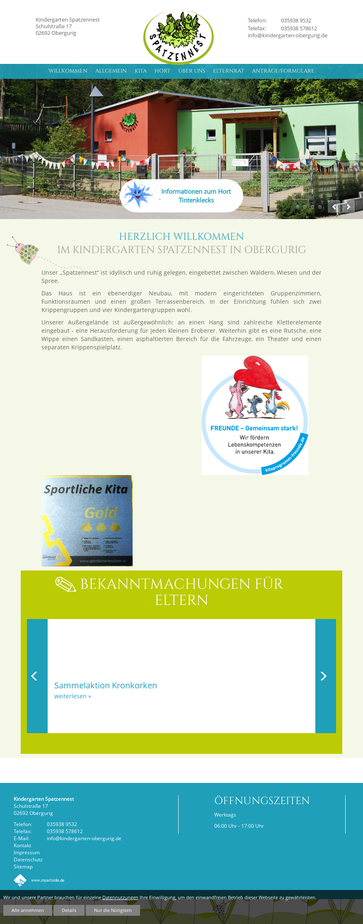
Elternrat (228, 71)
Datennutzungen (120, 897)
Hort (162, 71)
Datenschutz (28, 859)
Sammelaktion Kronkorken (105, 685)
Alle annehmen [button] (28, 910)
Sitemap (23, 866)
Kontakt (22, 845)
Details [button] (69, 910)
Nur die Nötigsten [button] (113, 910)
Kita (141, 71)
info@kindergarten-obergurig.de (287, 35)
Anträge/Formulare (283, 71)
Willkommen (67, 71)
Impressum (27, 852)
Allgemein (111, 71)
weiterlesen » (72, 696)
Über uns (191, 71)
